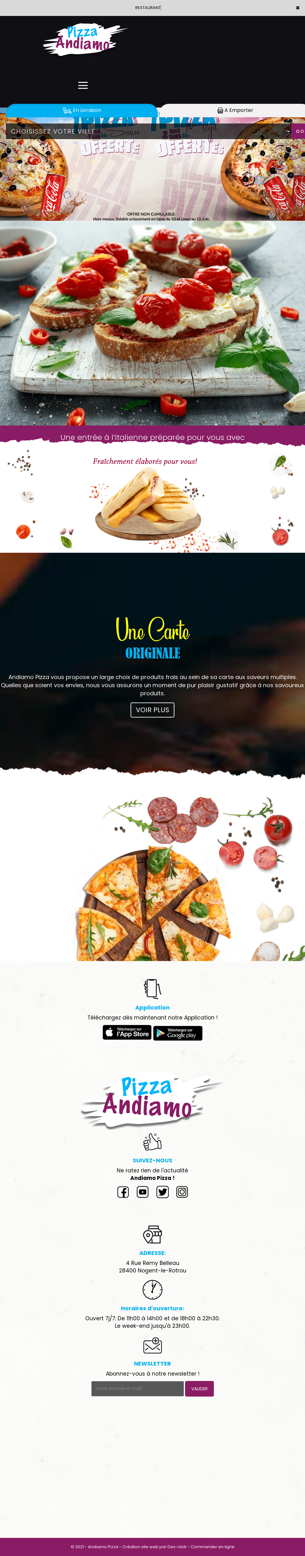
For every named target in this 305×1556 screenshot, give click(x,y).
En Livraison (82, 110)
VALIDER (199, 1389)
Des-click (177, 1547)
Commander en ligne (213, 1547)
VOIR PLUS (152, 709)
